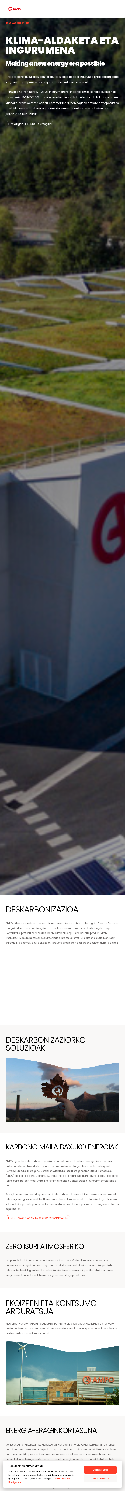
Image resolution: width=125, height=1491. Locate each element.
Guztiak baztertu (100, 1478)
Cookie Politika (62, 1478)
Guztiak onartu (100, 1470)
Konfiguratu (14, 1482)
